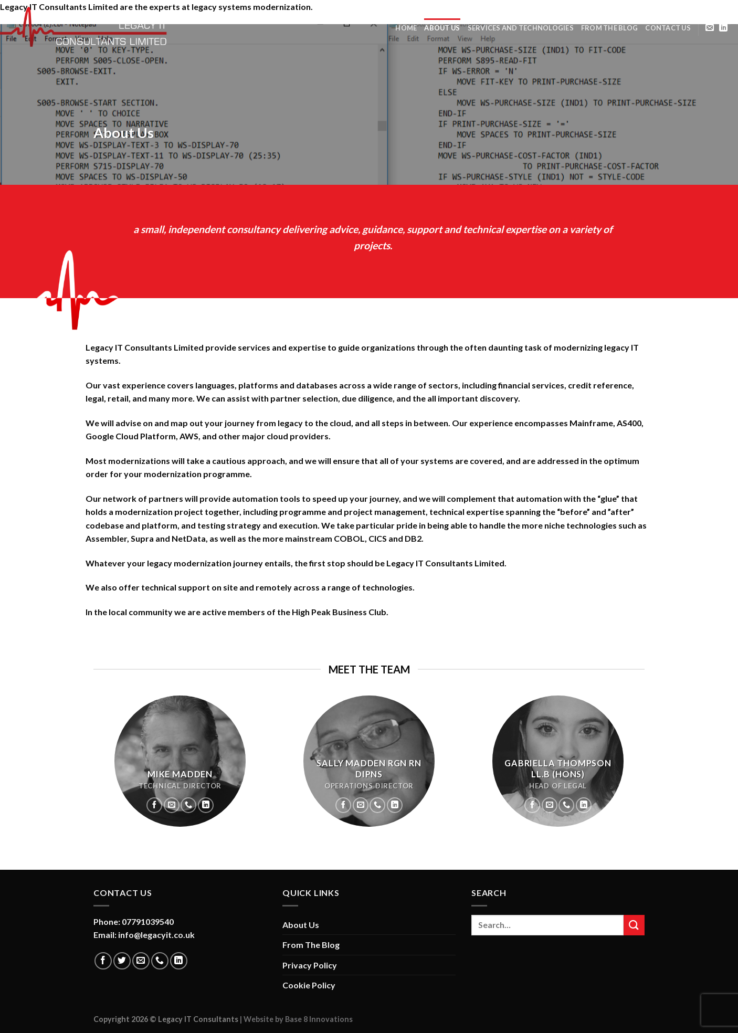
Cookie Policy (308, 985)
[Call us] (188, 805)
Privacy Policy (309, 965)
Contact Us (668, 28)
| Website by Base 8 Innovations (295, 1019)
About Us (442, 28)
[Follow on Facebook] (154, 805)
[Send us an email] (709, 28)
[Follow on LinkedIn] (723, 28)
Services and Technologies (521, 28)
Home (406, 28)
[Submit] (634, 925)
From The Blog (609, 28)
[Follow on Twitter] (122, 960)
